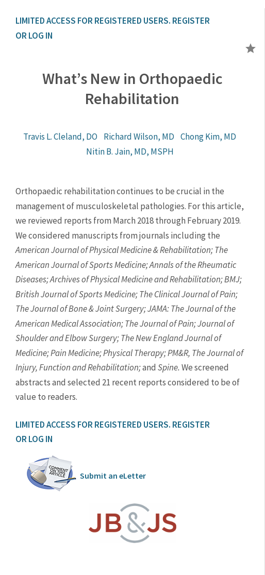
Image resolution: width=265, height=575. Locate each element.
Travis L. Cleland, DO (60, 136)
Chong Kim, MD (208, 136)
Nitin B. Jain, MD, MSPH (130, 151)
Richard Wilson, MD (139, 136)
